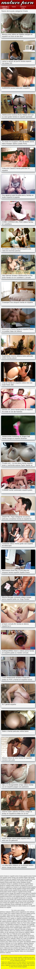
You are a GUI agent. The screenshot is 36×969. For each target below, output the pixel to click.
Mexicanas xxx (22, 945)
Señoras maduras (5, 912)
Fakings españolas (10, 923)
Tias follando (27, 941)
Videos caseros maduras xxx (13, 926)
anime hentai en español (7, 876)
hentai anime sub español (16, 881)
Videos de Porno (21, 913)
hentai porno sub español (12, 896)
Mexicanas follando (13, 951)
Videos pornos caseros (13, 915)
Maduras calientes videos (14, 940)
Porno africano (26, 940)
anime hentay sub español (15, 877)
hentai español (31, 887)
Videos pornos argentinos (18, 912)
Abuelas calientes (12, 921)
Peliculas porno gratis (18, 934)
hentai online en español (28, 893)
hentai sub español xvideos (11, 902)
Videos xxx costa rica (22, 938)
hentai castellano (21, 882)
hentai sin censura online (28, 896)
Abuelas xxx (25, 924)
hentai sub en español (25, 898)
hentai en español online (7, 885)
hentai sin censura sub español (9, 898)
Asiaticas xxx (9, 937)
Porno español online (29, 926)
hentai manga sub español (13, 893)
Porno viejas (3, 913)
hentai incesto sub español (26, 890)
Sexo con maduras (15, 930)
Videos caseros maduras (12, 946)
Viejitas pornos (30, 913)
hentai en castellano (13, 884)
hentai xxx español (5, 907)
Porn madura (12, 913)
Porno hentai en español (22, 932)
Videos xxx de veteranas (7, 932)
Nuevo (14, 7)
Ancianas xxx (17, 924)
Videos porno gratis (11, 945)
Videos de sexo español (23, 916)
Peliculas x (28, 948)
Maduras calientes (23, 943)
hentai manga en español (15, 891)
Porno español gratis (16, 927)
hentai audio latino (10, 882)
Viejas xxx (20, 923)
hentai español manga (19, 888)
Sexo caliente (17, 920)
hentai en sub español (19, 887)
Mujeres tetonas (5, 927)
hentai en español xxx (6, 887)
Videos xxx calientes (10, 938)
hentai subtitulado (5, 904)
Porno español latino (27, 930)
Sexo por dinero (23, 921)
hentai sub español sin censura (13, 901)
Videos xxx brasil (18, 935)
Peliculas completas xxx (27, 929)
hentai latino (3, 891)
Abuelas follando (26, 920)
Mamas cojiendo (18, 937)
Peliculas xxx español (14, 949)
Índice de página (4, 7)
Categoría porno (23, 7)
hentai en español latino (26, 884)
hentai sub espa (5, 899)
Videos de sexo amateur (11, 948)
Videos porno (12, 941)
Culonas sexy (4, 941)
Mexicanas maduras (14, 929)
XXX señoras (30, 912)
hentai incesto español (10, 890)
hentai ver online (17, 906)
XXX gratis (20, 941)
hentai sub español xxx (26, 902)
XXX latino (3, 915)
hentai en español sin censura (24, 885)
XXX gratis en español (14, 918)
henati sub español (10, 879)
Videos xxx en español (27, 949)
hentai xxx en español (28, 906)
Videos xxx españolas (6, 924)
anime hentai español (21, 876)
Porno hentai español (17, 3)
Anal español (24, 915)
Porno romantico (7, 920)
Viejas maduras (4, 930)
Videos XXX (3, 951)
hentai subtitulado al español (19, 904)
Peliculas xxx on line (11, 943)
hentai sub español (15, 899)
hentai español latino (6, 888)
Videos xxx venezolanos (26, 951)
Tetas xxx (9, 934)
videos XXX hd (11, 916)
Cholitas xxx (24, 946)
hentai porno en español (20, 895)
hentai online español (6, 895)
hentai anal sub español (24, 879)
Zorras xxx (22, 948)
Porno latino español (29, 923)
